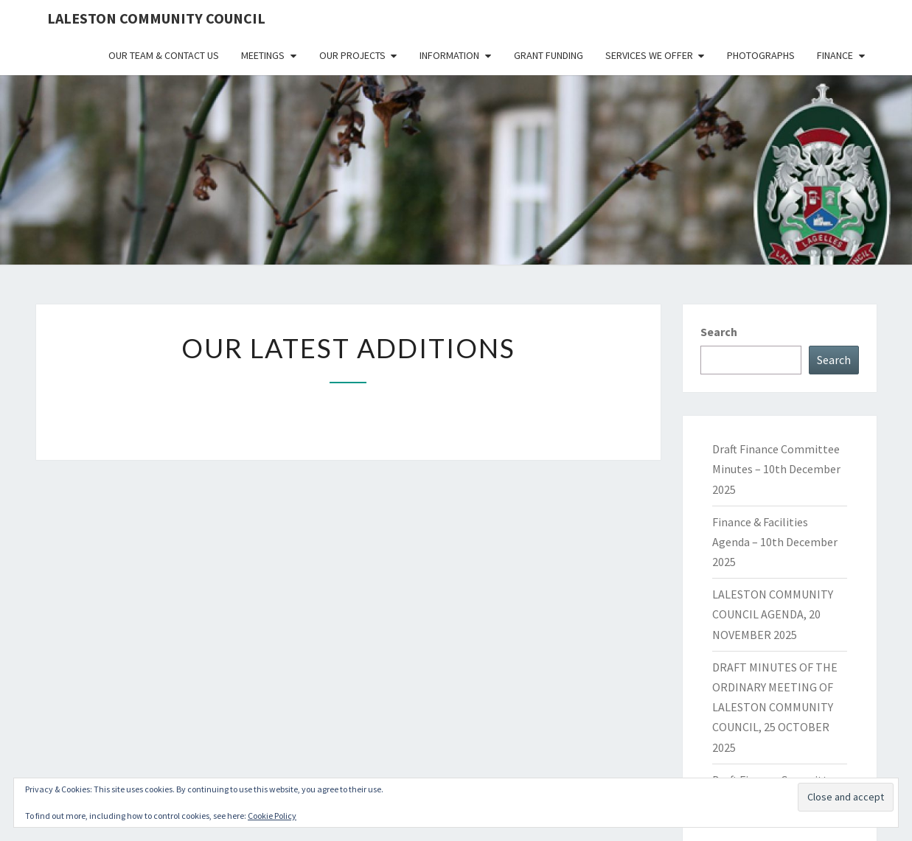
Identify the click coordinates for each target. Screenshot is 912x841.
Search (718, 331)
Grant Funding (548, 55)
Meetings (263, 55)
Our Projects (352, 55)
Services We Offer (649, 55)
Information (449, 55)
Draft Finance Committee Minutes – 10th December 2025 (776, 469)
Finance (835, 55)
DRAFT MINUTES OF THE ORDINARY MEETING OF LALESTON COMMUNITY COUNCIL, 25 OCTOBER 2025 (775, 707)
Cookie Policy (272, 815)
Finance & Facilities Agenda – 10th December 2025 (775, 541)
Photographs (761, 55)
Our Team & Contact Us (163, 55)
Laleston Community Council (156, 18)
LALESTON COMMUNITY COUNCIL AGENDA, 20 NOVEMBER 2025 (772, 614)
